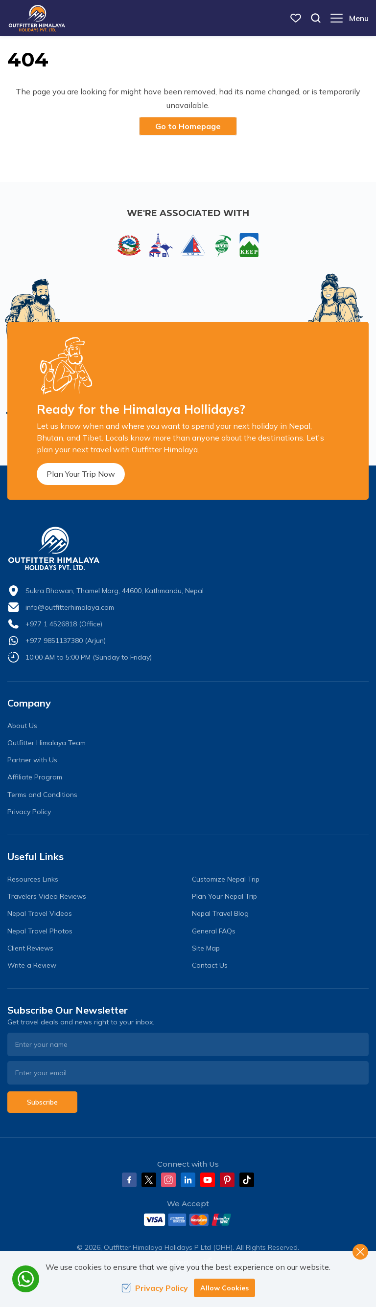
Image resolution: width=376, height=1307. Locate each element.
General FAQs (213, 931)
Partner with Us (32, 759)
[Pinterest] (227, 1180)
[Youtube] (207, 1180)
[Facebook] (129, 1180)
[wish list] (295, 18)
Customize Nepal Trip (225, 879)
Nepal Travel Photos (39, 931)
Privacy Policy (29, 811)
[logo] (188, 548)
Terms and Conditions (42, 794)
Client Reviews (30, 948)
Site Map (206, 948)
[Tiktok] (246, 1180)
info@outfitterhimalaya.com (69, 607)
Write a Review (31, 965)
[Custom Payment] (188, 1219)
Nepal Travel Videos (39, 913)
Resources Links (32, 879)
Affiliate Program (34, 777)
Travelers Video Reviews (46, 896)
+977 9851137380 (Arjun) (65, 640)
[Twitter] (148, 1180)
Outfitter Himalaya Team (46, 742)
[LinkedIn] (188, 1180)
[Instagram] (168, 1180)
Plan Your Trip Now (81, 474)
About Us (22, 725)
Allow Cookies (224, 1288)
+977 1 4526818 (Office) (63, 624)
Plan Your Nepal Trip (224, 896)
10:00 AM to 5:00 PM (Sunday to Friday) (88, 657)
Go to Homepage (188, 126)
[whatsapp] (25, 1278)
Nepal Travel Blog (220, 913)
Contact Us (210, 965)
